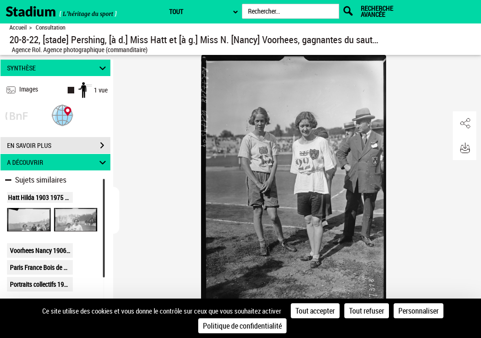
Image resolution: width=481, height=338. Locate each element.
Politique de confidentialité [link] (242, 326)
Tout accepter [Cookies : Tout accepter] (315, 311)
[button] (62, 114)
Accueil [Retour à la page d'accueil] (18, 27)
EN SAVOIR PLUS (58, 145)
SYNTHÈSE (58, 68)
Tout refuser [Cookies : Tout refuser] (366, 311)
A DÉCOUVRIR (58, 162)
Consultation (50, 27)
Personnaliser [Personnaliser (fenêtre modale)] (418, 311)
